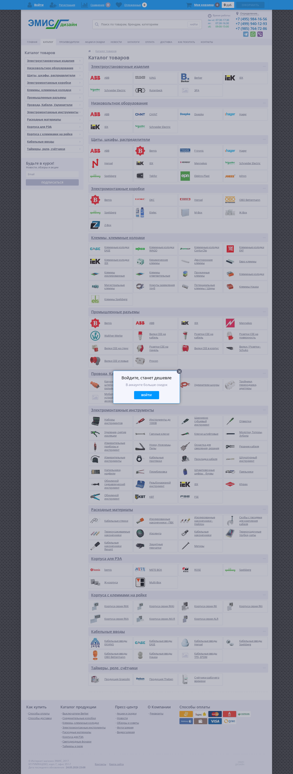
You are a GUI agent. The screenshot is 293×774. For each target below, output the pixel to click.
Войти (146, 395)
